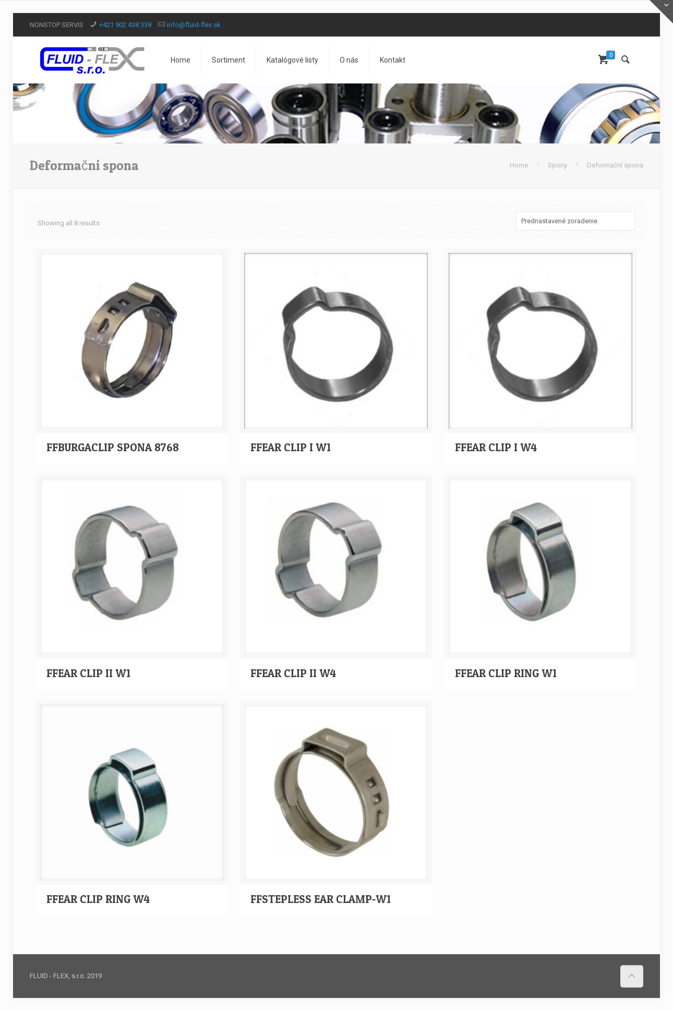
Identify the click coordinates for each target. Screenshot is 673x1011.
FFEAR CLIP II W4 (293, 673)
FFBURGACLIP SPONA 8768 (112, 447)
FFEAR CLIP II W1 (88, 673)
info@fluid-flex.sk (194, 25)
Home (519, 165)
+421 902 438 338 (125, 25)
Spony (557, 165)
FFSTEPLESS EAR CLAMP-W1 (320, 899)
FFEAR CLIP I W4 (496, 447)
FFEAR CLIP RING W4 (98, 899)
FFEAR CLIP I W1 (290, 447)
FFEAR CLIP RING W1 (506, 673)
